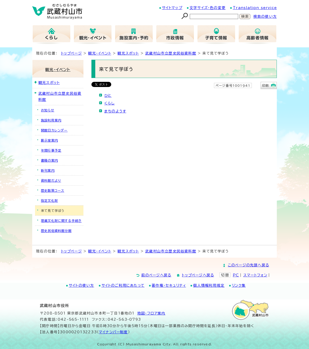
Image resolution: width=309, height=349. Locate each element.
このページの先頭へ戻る (248, 265)
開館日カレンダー (54, 130)
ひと (107, 95)
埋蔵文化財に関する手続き (61, 220)
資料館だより (51, 180)
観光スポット (128, 53)
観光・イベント (99, 53)
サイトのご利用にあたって (122, 285)
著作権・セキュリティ (169, 285)
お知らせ (47, 110)
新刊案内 (48, 170)
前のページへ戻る (156, 275)
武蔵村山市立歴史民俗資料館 (170, 53)
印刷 (265, 85)
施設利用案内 (51, 120)
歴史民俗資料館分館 (56, 230)
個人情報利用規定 (209, 285)
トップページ (71, 53)
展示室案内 (49, 140)
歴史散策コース (52, 190)
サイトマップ (172, 8)
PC (236, 275)
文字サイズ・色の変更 (208, 8)
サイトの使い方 (81, 285)
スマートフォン (255, 275)
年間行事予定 (51, 150)
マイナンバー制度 (113, 332)
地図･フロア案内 (151, 313)
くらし (109, 103)
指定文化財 (49, 200)
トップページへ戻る (198, 275)
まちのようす (115, 111)
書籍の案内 (49, 160)
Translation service (255, 8)
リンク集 (239, 285)
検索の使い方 (265, 16)
